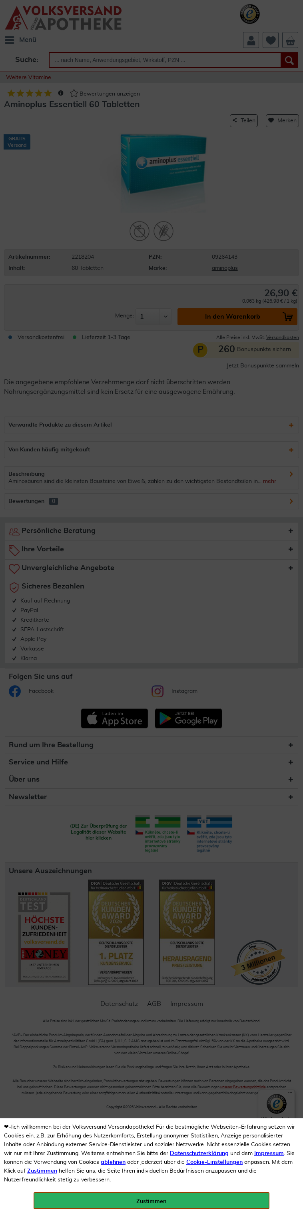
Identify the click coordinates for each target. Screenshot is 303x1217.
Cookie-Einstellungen (214, 1162)
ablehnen (113, 1162)
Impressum (269, 1153)
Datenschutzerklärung (199, 1153)
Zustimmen (42, 1171)
